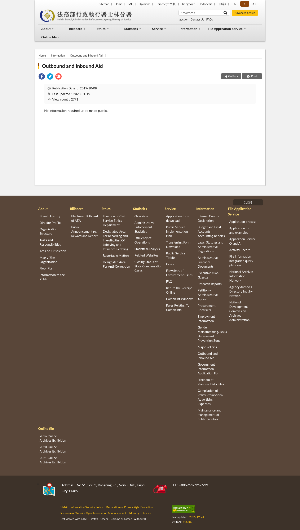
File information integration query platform (241, 260)
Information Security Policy (87, 507)
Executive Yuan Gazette (208, 275)
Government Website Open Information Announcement (93, 513)
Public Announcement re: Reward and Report (84, 231)
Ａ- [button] (235, 4)
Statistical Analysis (147, 249)
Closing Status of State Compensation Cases (148, 266)
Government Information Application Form (209, 368)
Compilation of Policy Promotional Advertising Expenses (211, 397)
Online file (49, 37)
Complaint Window (179, 299)
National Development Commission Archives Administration (239, 311)
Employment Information (206, 319)
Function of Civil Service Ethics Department (114, 220)
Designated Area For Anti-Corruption (116, 264)
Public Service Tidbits (175, 255)
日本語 (221, 4)
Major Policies (207, 347)
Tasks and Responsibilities (50, 242)
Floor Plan (46, 268)
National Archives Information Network (241, 276)
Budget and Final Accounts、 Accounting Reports (211, 231)
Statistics (131, 29)
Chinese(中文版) (166, 4)
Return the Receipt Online (179, 290)
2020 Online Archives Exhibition (53, 449)
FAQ (130, 4)
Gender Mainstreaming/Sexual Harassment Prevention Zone (213, 333)
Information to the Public (52, 277)
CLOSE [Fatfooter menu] (248, 202)
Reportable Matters (116, 255)
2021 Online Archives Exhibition (53, 460)
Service (157, 29)
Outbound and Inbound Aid (86, 55)
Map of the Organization (48, 259)
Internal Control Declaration (209, 218)
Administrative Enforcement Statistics (144, 227)
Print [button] (254, 76)
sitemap (104, 4)
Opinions (144, 4)
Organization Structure (48, 231)
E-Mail (63, 507)
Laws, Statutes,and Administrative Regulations (210, 246)
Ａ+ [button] (254, 4)
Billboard (75, 29)
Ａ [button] (244, 4)
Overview (141, 216)
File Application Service (225, 29)
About (45, 29)
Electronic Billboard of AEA (84, 218)
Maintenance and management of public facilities (210, 414)
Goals (170, 264)
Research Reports (210, 284)
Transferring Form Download (178, 244)
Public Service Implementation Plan (177, 231)
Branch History (50, 216)
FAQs (209, 19)
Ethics (101, 29)
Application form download (177, 218)
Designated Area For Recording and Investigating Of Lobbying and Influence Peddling (115, 240)
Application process (242, 221)
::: (38, 3)
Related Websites (146, 255)
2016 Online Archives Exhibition (53, 438)
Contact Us (197, 19)
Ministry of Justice (140, 513)
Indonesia (206, 4)
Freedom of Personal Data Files (211, 382)
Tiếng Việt (188, 4)
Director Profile (50, 222)
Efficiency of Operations (142, 240)
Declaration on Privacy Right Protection (129, 507)
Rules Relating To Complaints (177, 307)
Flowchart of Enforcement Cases (179, 273)
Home (118, 4)
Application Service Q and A (242, 241)
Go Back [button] (233, 76)
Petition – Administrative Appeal (208, 294)
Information (188, 29)
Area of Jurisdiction (53, 251)
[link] (42, 77)
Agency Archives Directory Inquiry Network (240, 291)
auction (183, 19)
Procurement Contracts (207, 308)
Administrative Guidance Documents (208, 262)
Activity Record (239, 250)
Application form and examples (240, 230)
